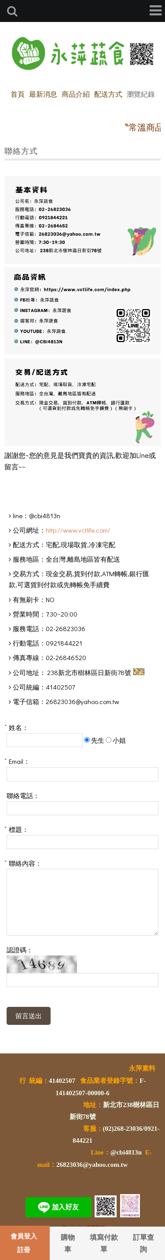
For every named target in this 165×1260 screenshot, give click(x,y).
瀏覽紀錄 (141, 93)
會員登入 (24, 1235)
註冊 (23, 1249)
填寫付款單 (104, 1242)
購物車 (68, 1242)
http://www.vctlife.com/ (78, 530)
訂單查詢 (143, 1242)
